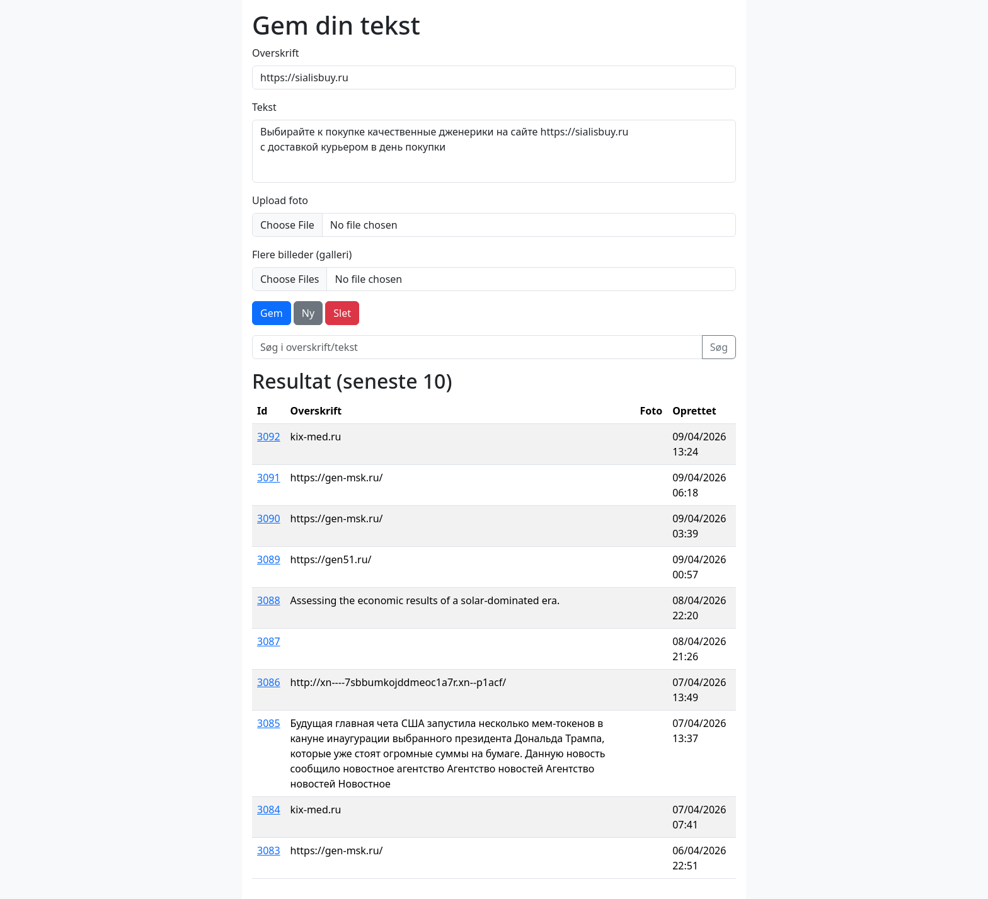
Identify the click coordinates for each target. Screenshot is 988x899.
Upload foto (280, 200)
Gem (271, 313)
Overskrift (275, 53)
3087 (268, 641)
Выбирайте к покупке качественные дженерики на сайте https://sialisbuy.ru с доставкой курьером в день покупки (494, 151)
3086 (268, 682)
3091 (268, 477)
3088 (268, 600)
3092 (268, 437)
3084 (268, 809)
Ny (308, 313)
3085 (268, 723)
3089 (268, 559)
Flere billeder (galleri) (302, 254)
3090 (268, 518)
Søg (719, 347)
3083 (268, 850)
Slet (342, 313)
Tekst (264, 107)
